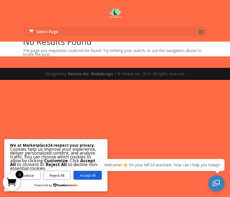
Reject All (57, 175)
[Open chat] (216, 183)
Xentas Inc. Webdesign (90, 73)
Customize (25, 175)
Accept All (88, 175)
